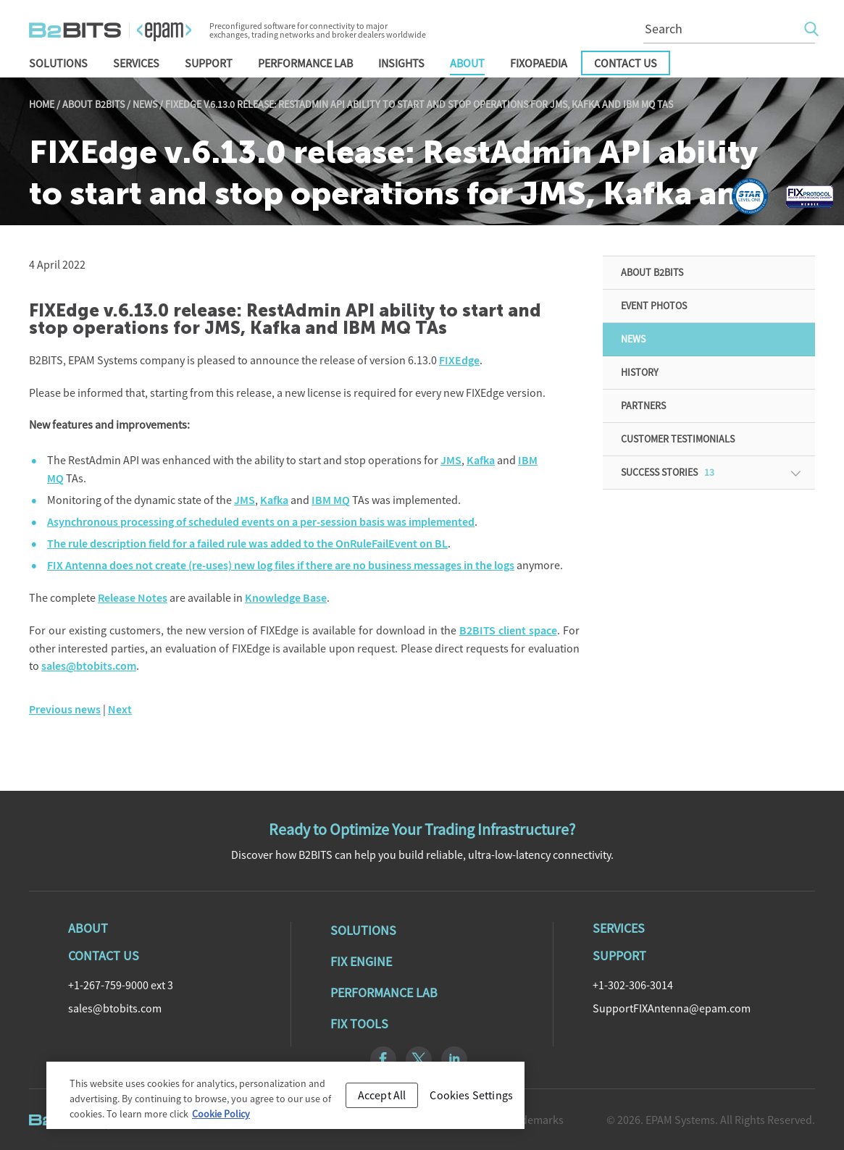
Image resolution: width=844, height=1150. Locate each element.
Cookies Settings (471, 1100)
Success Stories (667, 472)
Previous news (65, 709)
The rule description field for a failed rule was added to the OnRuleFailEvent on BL (247, 543)
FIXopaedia (538, 63)
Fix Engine (361, 961)
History (640, 372)
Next (120, 709)
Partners (643, 405)
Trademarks (534, 1119)
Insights (401, 63)
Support (209, 63)
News (145, 104)
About (467, 63)
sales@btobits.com (88, 665)
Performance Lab (305, 63)
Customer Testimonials (678, 438)
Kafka (481, 460)
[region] (285, 1100)
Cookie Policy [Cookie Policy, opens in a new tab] (221, 1118)
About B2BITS (93, 104)
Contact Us (625, 63)
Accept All (382, 1100)
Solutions (58, 63)
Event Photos (654, 305)
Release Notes (132, 597)
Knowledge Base (286, 597)
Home (41, 104)
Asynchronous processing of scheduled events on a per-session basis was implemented (261, 521)
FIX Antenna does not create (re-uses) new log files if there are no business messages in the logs (280, 565)
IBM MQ (331, 500)
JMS (450, 460)
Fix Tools (359, 1023)
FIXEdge (459, 360)
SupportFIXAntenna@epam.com (672, 1008)
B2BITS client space (508, 630)
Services (136, 63)
